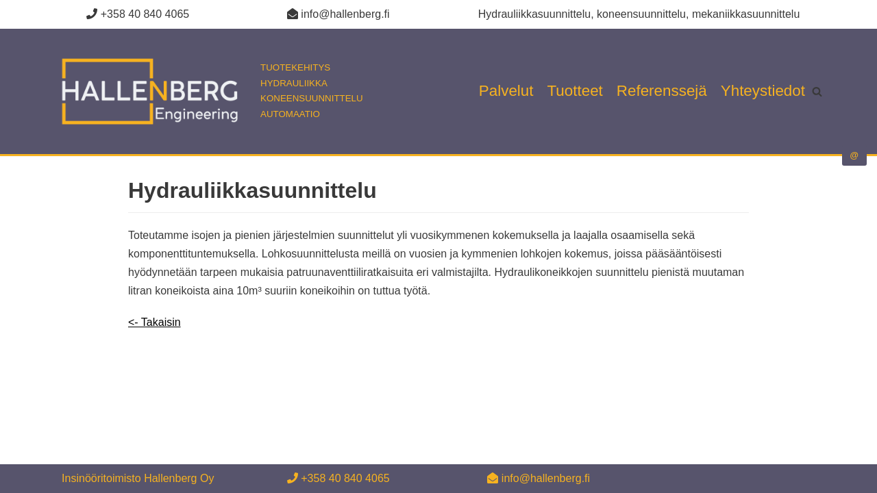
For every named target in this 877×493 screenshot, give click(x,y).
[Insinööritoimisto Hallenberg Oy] (205, 91)
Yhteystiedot (763, 90)
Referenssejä (662, 90)
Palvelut (506, 90)
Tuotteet (575, 90)
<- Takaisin (154, 322)
